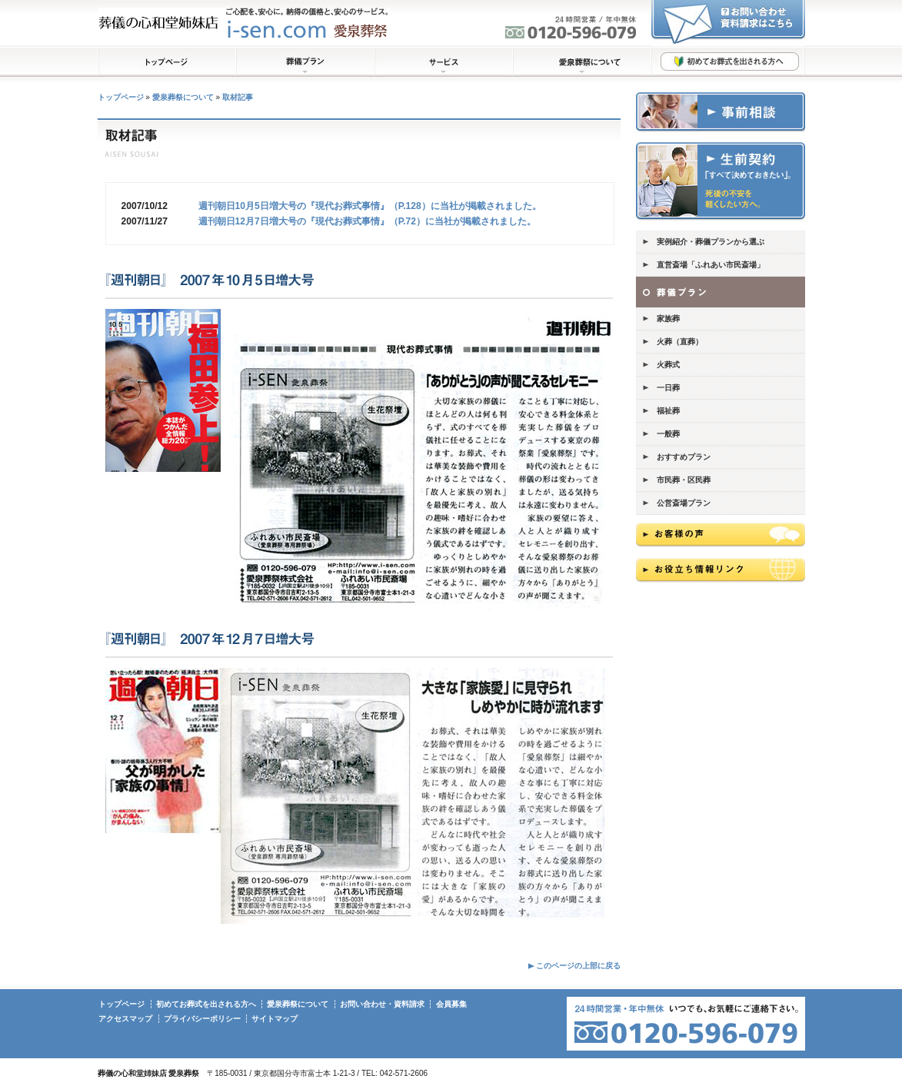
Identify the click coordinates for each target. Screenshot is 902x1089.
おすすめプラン (684, 457)
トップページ (167, 61)
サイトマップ (274, 1018)
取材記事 (237, 97)
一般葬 (668, 434)
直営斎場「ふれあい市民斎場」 (710, 265)
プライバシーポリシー (202, 1018)
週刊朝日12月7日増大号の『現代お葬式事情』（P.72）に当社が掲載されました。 (367, 221)
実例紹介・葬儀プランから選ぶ (710, 241)
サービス (443, 61)
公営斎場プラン (684, 503)
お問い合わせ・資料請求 (382, 1004)
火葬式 (668, 364)
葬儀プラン (305, 61)
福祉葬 (668, 411)
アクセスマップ (125, 1018)
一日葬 (668, 387)
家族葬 (668, 318)
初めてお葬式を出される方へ (728, 61)
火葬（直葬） (680, 341)
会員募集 (451, 1004)
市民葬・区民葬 (684, 480)
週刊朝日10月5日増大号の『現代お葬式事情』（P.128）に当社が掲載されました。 (369, 206)
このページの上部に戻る (578, 965)
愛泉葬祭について (582, 61)
